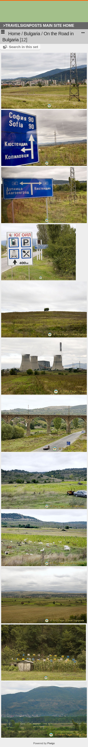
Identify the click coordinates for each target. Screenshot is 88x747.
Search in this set (23, 47)
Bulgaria (32, 33)
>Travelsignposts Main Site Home (38, 26)
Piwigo (51, 743)
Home (14, 33)
